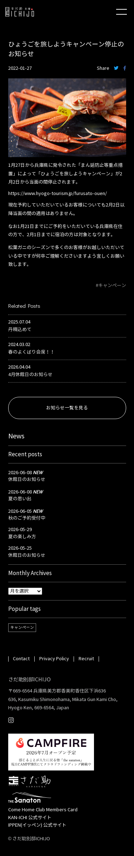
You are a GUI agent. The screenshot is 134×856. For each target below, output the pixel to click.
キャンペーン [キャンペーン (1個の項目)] (22, 627)
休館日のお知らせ (26, 479)
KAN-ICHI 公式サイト (29, 818)
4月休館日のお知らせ (30, 375)
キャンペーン (112, 285)
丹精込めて (19, 329)
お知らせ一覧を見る (67, 408)
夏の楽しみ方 (22, 537)
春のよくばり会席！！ (31, 352)
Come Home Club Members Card (43, 810)
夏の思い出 (19, 499)
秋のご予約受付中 (26, 518)
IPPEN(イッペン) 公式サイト (37, 825)
